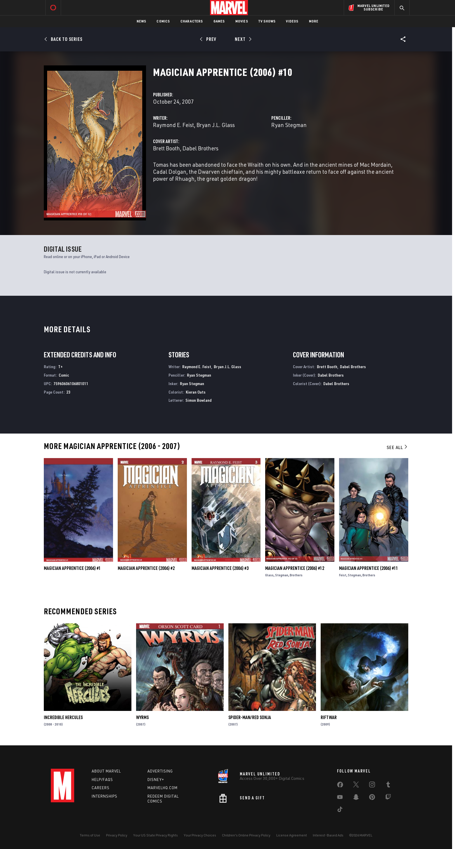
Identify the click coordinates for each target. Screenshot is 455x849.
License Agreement (291, 835)
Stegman (281, 575)
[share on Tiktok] (340, 810)
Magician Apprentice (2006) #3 (220, 568)
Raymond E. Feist (173, 124)
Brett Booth (166, 148)
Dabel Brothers (200, 148)
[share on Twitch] (388, 798)
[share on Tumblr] (388, 786)
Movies (241, 21)
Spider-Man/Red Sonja (249, 717)
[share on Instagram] (372, 786)
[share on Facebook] (340, 786)
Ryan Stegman (289, 124)
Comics (163, 21)
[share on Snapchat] (356, 798)
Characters (191, 21)
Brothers (296, 575)
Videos (292, 21)
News (141, 21)
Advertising (160, 771)
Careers (101, 787)
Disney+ (155, 779)
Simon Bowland (198, 400)
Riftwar (329, 717)
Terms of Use (90, 835)
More (314, 21)
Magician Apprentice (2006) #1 (72, 568)
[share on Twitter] (356, 786)
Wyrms (142, 717)
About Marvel (106, 771)
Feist (342, 575)
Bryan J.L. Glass (216, 124)
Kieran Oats (196, 391)
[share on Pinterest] (372, 798)
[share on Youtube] (340, 798)
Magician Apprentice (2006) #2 (146, 568)
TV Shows (267, 21)
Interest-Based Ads (328, 835)
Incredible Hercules (63, 717)
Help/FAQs (102, 779)
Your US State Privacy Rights (155, 835)
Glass (269, 575)
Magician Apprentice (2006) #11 (368, 568)
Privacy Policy (116, 835)
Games (219, 21)
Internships (104, 796)
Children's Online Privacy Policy (246, 835)
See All (397, 447)
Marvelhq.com (162, 787)
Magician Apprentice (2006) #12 (294, 568)
